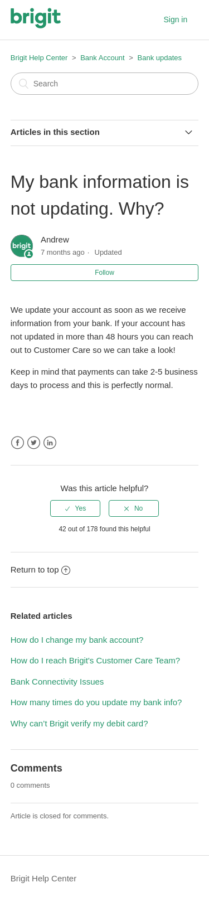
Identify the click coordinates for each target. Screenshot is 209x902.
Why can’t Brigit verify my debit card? (79, 723)
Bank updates (160, 58)
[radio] (75, 508)
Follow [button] (104, 273)
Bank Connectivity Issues (57, 681)
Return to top (41, 569)
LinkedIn (50, 443)
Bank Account (102, 58)
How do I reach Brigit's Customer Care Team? (95, 660)
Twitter (34, 443)
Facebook (18, 443)
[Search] (105, 83)
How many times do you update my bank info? (96, 702)
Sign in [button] (175, 19)
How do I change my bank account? (77, 639)
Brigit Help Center (39, 58)
